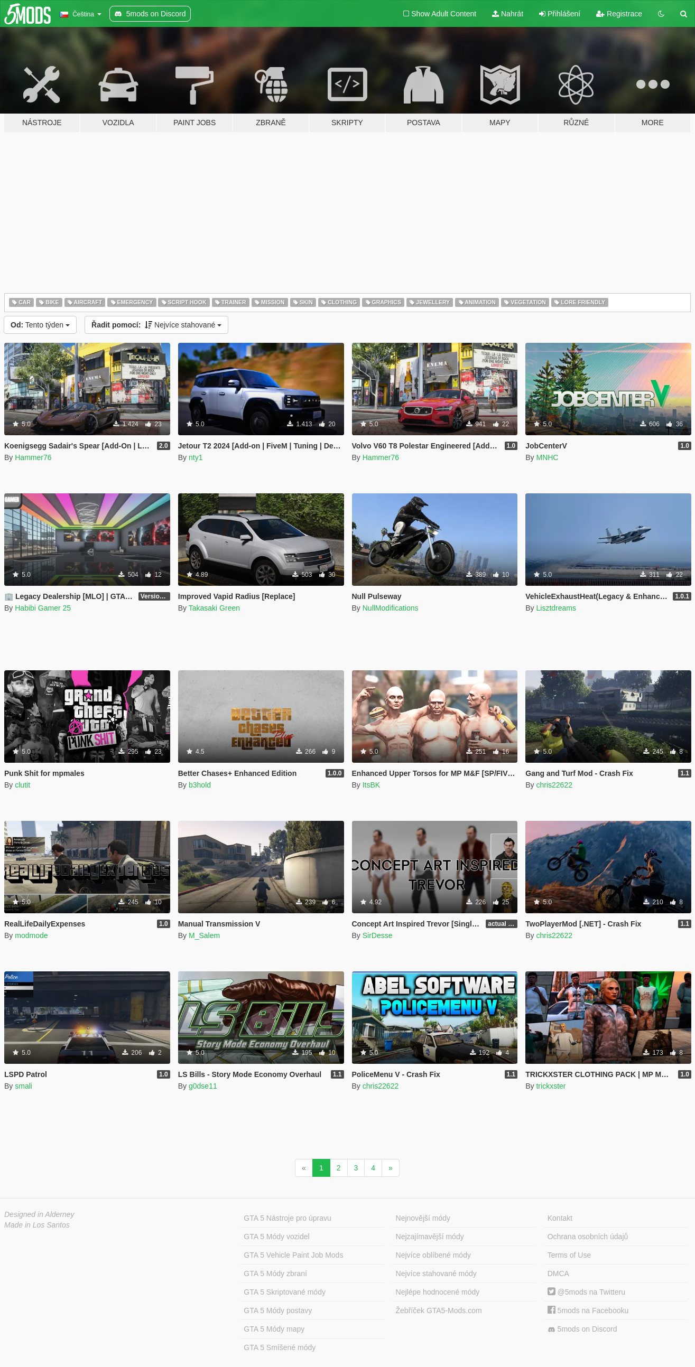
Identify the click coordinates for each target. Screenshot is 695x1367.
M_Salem (204, 935)
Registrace (619, 14)
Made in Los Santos (37, 1225)
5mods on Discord (582, 1329)
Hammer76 (33, 457)
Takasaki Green (214, 608)
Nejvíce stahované (156, 325)
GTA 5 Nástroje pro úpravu (287, 1218)
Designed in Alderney (39, 1214)
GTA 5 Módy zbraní (275, 1273)
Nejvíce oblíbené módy (433, 1255)
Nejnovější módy (423, 1218)
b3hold (200, 785)
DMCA (558, 1273)
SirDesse (378, 935)
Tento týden (40, 325)
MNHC (547, 457)
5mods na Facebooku (588, 1310)
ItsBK (371, 785)
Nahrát (507, 14)
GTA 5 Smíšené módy (280, 1347)
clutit (22, 785)
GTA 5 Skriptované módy (285, 1292)
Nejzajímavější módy (430, 1236)
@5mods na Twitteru (586, 1292)
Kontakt (560, 1218)
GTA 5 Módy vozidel (276, 1236)
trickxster (551, 1086)
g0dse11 (203, 1086)
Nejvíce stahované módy (436, 1273)
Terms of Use (569, 1255)
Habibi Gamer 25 (43, 608)
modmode (31, 935)
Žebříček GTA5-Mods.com (439, 1310)
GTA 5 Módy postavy (278, 1310)
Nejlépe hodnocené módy (438, 1292)
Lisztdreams (556, 608)
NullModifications (391, 608)
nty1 (195, 457)
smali (23, 1086)
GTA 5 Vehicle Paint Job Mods (293, 1255)
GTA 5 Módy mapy (274, 1329)
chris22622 (554, 785)
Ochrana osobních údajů (588, 1236)
